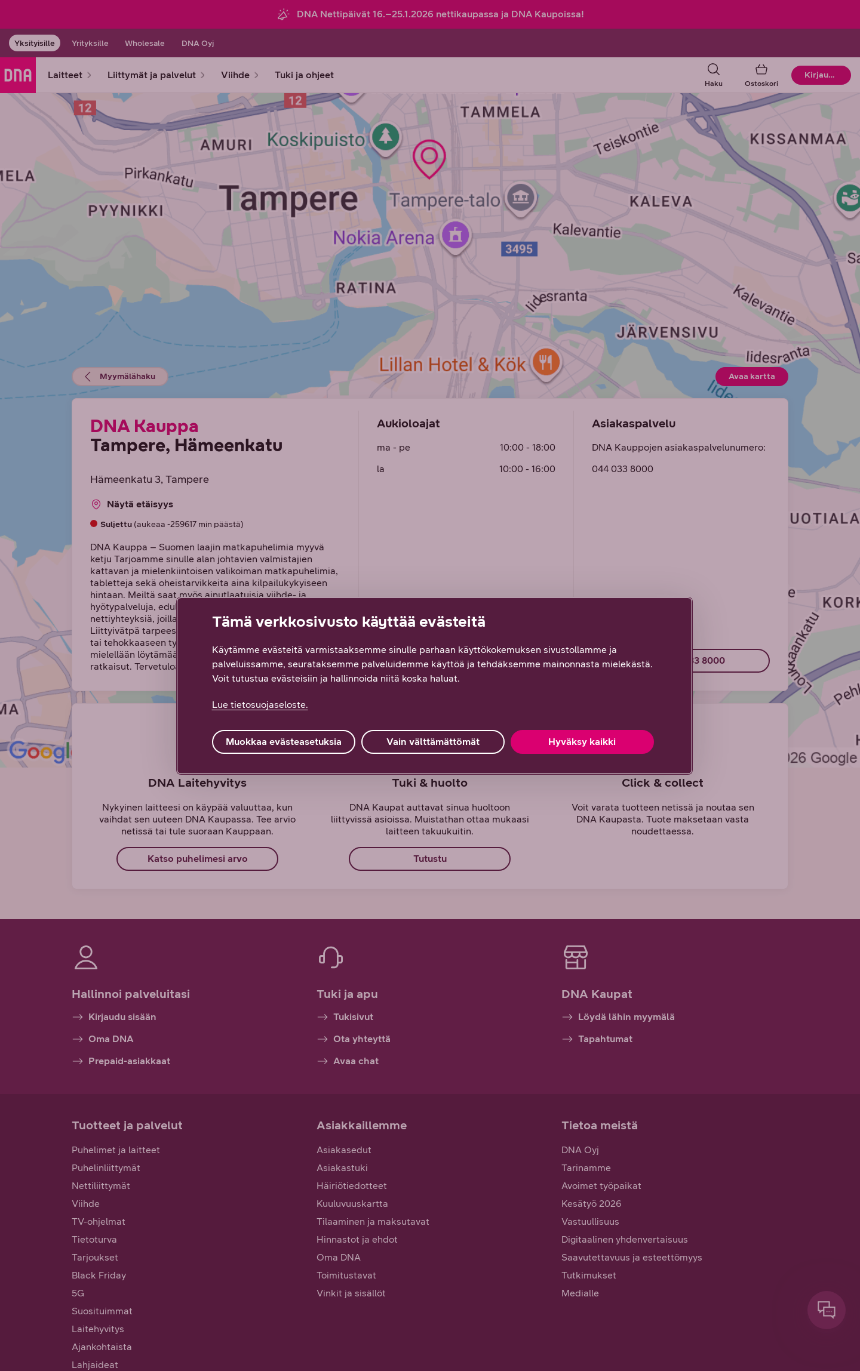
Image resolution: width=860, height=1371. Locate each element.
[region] (434, 686)
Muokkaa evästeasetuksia (284, 741)
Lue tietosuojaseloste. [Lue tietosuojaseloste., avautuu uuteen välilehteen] (260, 704)
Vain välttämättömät (433, 741)
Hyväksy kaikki (582, 741)
